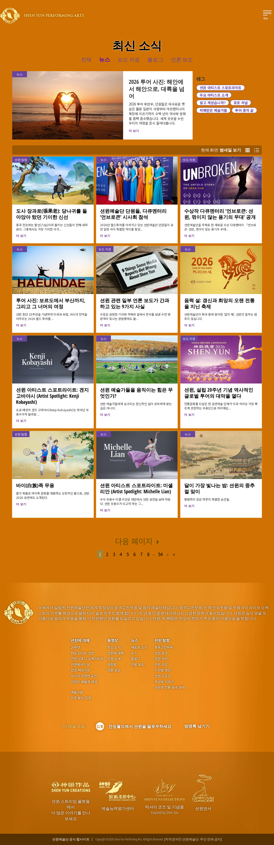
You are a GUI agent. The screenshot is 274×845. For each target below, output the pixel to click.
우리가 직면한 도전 (84, 676)
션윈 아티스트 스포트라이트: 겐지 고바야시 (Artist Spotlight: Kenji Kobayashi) (52, 395)
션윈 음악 (161, 653)
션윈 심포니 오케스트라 (87, 658)
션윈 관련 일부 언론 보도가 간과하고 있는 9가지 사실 (134, 303)
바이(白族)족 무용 (35, 485)
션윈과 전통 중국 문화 (169, 687)
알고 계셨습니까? (213, 102)
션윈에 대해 (80, 640)
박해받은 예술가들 (213, 110)
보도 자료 (189, 160)
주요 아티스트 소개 (214, 95)
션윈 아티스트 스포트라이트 (220, 87)
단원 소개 (114, 658)
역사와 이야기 (164, 682)
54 (160, 554)
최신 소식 (114, 647)
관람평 (112, 664)
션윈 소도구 (162, 676)
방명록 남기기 (197, 726)
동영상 (112, 640)
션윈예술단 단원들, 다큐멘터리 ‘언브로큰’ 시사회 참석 (133, 213)
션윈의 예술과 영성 (84, 682)
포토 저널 (241, 102)
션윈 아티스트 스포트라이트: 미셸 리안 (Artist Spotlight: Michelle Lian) (136, 488)
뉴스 (103, 160)
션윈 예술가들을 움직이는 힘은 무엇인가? (136, 392)
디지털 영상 (162, 670)
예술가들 (77, 692)
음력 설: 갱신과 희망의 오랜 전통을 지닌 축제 (219, 303)
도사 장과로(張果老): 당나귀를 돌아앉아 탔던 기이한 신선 (51, 213)
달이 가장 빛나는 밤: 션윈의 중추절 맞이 (219, 488)
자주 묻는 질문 (81, 698)
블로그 (135, 658)
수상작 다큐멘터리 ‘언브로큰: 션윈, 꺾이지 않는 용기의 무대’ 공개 (220, 213)
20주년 (75, 647)
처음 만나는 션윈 (82, 653)
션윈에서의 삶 (80, 664)
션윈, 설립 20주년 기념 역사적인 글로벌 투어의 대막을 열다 (218, 392)
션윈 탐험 (21, 160)
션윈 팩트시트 (80, 670)
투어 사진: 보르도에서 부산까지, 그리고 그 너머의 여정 (50, 303)
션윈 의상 (161, 664)
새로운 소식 (139, 647)
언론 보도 (114, 670)
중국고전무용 (163, 647)
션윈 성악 (161, 658)
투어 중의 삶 (244, 110)
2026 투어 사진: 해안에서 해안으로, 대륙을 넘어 (156, 89)
